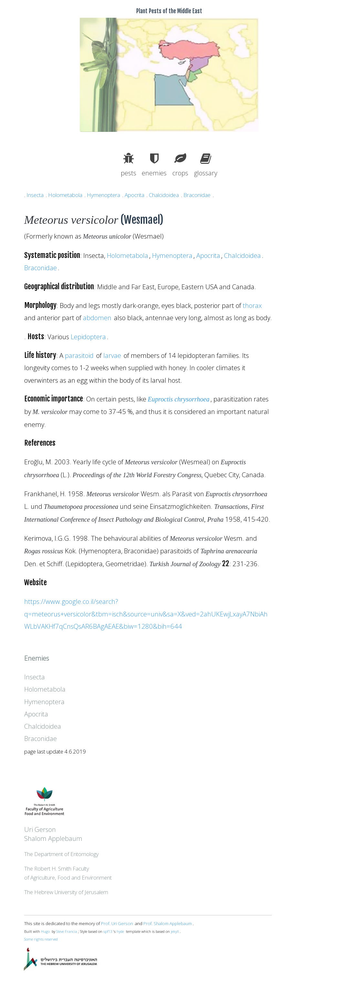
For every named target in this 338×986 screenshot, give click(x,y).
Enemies (36, 658)
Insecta (35, 195)
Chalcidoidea (164, 195)
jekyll (175, 931)
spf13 (107, 931)
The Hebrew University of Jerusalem (66, 892)
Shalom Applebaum (53, 838)
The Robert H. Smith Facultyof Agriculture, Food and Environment (68, 873)
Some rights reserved (41, 939)
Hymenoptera (103, 195)
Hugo (45, 931)
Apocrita (134, 195)
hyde (120, 931)
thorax (252, 305)
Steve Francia (66, 931)
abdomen (97, 317)
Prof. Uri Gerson (117, 923)
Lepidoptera (88, 336)
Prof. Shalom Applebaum (167, 923)
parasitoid (79, 355)
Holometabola (65, 195)
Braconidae (196, 195)
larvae (112, 355)
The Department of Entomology (61, 854)
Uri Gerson (40, 829)
